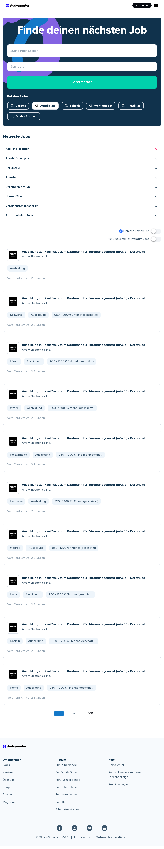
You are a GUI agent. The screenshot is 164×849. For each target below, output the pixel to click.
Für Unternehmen (67, 791)
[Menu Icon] (156, 5)
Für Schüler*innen (67, 776)
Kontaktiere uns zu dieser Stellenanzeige (125, 778)
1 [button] (59, 717)
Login (6, 768)
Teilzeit (75, 109)
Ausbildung (48, 109)
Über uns (8, 783)
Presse (7, 798)
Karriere (8, 776)
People (7, 791)
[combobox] (10, 68)
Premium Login (118, 788)
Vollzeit (21, 109)
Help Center (116, 768)
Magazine (9, 805)
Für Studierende (66, 768)
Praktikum (134, 109)
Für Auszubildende (68, 783)
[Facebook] (59, 832)
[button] (82, 152)
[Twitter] (89, 832)
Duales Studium (26, 120)
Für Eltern (62, 805)
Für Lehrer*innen (66, 798)
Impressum (82, 841)
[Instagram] (74, 832)
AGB (65, 841)
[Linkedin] (104, 832)
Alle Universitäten (67, 813)
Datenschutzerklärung (112, 841)
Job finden (142, 5)
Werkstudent (103, 109)
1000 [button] (89, 717)
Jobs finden (82, 85)
